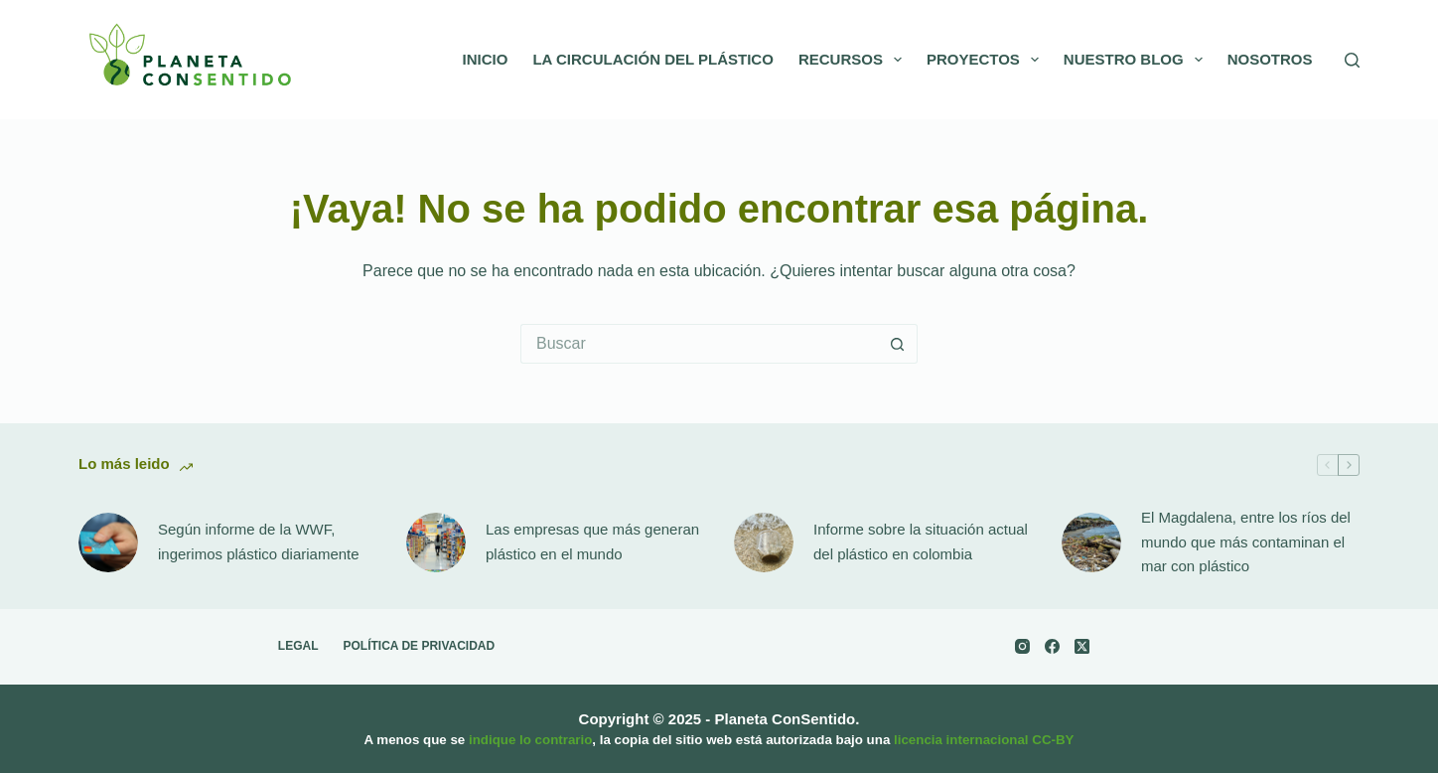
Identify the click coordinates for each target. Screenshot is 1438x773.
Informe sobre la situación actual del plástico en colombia (920, 541)
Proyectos (987, 60)
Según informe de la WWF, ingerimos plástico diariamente (259, 541)
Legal (298, 646)
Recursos (854, 60)
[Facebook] (1052, 646)
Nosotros (1270, 59)
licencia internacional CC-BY (984, 739)
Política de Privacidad (420, 646)
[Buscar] (1352, 60)
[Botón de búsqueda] (898, 344)
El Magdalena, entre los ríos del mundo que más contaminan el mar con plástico (1246, 542)
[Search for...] (699, 344)
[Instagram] (1022, 646)
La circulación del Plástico (653, 59)
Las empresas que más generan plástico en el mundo (592, 541)
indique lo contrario (530, 739)
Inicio (485, 59)
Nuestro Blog (1137, 60)
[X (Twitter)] (1082, 646)
